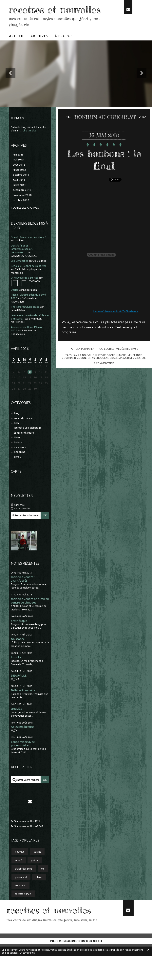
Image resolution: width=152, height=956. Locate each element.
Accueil (16, 48)
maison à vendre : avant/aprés (23, 590)
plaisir (39, 889)
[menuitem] (17, 48)
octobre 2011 (21, 186)
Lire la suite (29, 142)
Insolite (16, 669)
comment (20, 897)
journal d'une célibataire (28, 439)
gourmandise (70, 369)
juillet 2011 (19, 196)
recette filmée (23, 905)
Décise (15, 301)
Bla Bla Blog (40, 272)
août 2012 (19, 176)
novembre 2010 (22, 206)
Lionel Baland (18, 322)
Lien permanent (82, 360)
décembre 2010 (22, 201)
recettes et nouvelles (34, 15)
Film (16, 434)
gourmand (21, 889)
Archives (39, 48)
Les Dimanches (19, 272)
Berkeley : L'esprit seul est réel (28, 277)
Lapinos (19, 252)
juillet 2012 (19, 181)
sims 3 (18, 468)
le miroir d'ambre (24, 444)
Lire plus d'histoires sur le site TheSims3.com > (115, 323)
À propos (64, 48)
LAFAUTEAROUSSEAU (24, 267)
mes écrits (20, 458)
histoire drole (105, 367)
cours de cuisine (23, 429)
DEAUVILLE (19, 687)
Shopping (19, 463)
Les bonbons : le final (104, 171)
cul (42, 880)
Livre (17, 449)
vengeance (135, 367)
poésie (35, 872)
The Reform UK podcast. (25, 318)
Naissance (18, 650)
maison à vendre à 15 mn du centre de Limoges (30, 612)
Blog (16, 425)
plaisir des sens (23, 880)
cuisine (37, 863)
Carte (16, 483)
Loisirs (18, 454)
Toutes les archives (25, 219)
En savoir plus (27, 952)
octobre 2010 (21, 212)
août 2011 (19, 191)
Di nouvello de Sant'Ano (24, 289)
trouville (16, 720)
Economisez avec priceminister (23, 755)
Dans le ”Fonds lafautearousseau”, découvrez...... (22, 261)
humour (121, 367)
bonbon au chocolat (94, 369)
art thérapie (19, 632)
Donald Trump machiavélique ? (28, 248)
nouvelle (20, 863)
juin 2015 (18, 166)
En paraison (30, 301)
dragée (114, 369)
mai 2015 (18, 171)
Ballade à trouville (23, 702)
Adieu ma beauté (22, 738)
